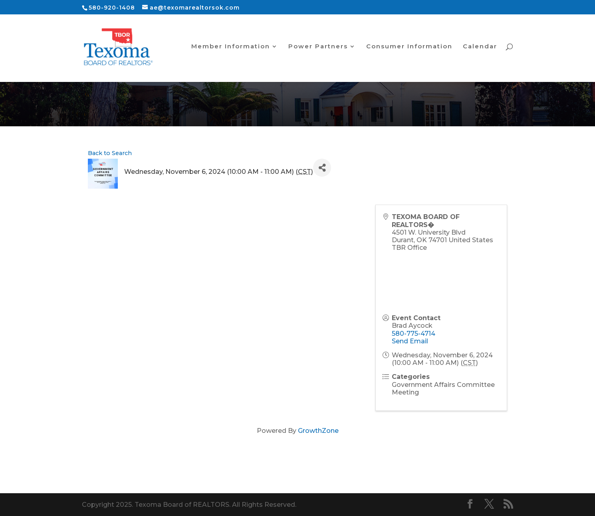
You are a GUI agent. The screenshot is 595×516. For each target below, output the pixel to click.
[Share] (322, 168)
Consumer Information (409, 48)
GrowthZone (318, 430)
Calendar (480, 48)
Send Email (410, 341)
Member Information (230, 48)
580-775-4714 (413, 333)
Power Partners (318, 48)
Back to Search (110, 153)
